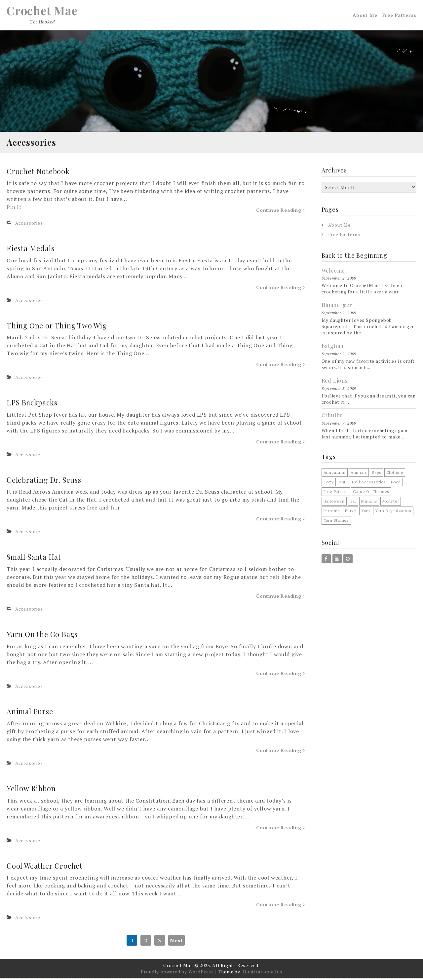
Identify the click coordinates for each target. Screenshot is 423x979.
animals (359, 473)
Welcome (333, 271)
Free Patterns (399, 16)
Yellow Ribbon (31, 790)
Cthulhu (332, 416)
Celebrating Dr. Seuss (45, 481)
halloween (334, 502)
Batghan (333, 347)
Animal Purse (30, 712)
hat (353, 502)
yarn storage (336, 521)
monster (390, 502)
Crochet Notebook (39, 172)
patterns (332, 511)
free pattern (336, 492)
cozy (329, 483)
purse (350, 511)
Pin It (14, 208)
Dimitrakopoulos (262, 972)
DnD (343, 483)
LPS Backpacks (32, 404)
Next (176, 941)
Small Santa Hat (34, 558)
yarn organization (393, 511)
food (396, 483)
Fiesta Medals (31, 249)
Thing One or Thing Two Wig (57, 326)
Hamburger (337, 306)
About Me (365, 16)
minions (369, 502)
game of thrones (371, 492)
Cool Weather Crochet (45, 867)
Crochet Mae (43, 11)
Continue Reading (280, 211)
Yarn (365, 511)
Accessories (29, 224)
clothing (394, 473)
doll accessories (369, 483)
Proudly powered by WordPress (177, 972)
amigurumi (335, 473)
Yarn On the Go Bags (42, 635)
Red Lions (335, 381)
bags (376, 473)
